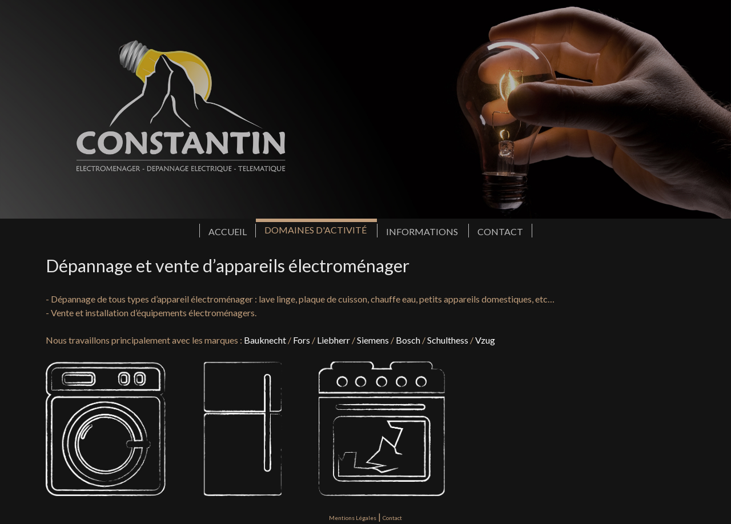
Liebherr (333, 339)
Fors (301, 339)
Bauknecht (265, 339)
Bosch (408, 339)
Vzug (485, 339)
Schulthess (447, 339)
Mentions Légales (352, 517)
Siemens (373, 339)
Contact (392, 517)
